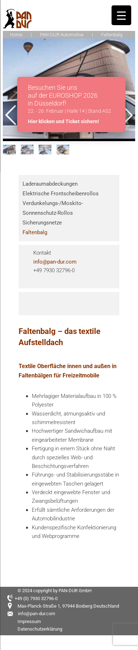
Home (16, 34)
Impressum (29, 621)
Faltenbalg (35, 232)
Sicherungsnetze (42, 222)
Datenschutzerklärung (40, 629)
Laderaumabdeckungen (50, 184)
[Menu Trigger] (121, 15)
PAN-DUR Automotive (62, 34)
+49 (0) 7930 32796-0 (36, 598)
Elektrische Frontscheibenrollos (61, 193)
